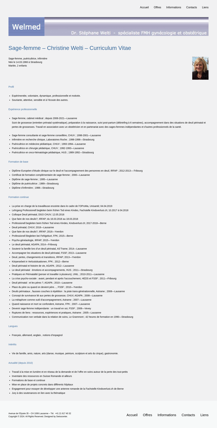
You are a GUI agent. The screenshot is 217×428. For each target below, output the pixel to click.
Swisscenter (61, 416)
